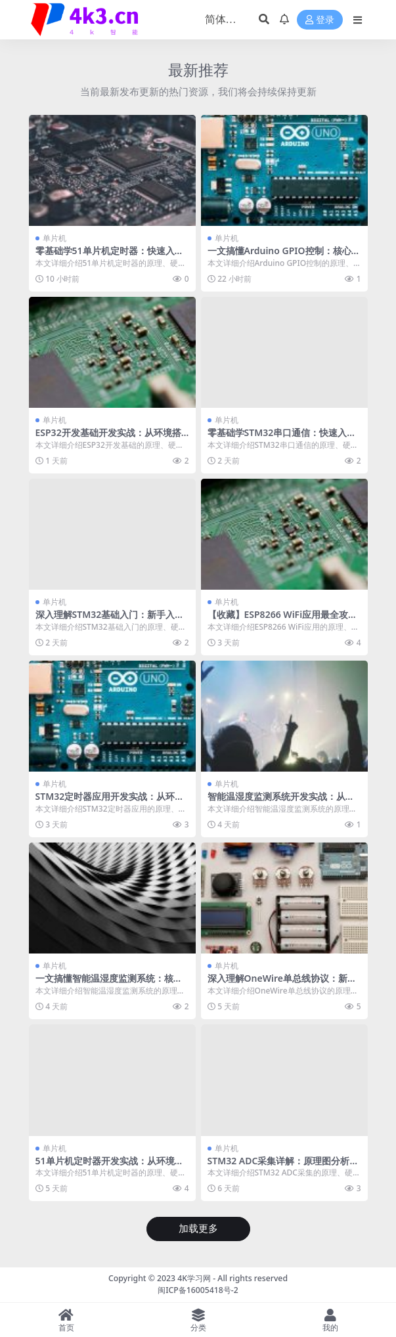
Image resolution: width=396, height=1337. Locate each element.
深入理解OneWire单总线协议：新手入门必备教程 (282, 984)
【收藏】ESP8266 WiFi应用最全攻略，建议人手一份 (278, 620)
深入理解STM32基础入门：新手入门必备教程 (110, 620)
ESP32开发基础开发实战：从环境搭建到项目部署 (108, 438)
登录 (319, 20)
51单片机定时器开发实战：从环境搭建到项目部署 (109, 1166)
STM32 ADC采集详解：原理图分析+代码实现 (279, 1166)
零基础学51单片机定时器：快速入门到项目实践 (109, 256)
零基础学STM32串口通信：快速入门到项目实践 (282, 438)
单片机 (54, 238)
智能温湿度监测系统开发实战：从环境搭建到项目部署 (281, 802)
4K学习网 (194, 1278)
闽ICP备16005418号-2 (198, 1290)
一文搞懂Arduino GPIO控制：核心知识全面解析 (284, 256)
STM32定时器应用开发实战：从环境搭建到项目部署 (110, 802)
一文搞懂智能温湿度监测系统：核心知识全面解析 (109, 984)
